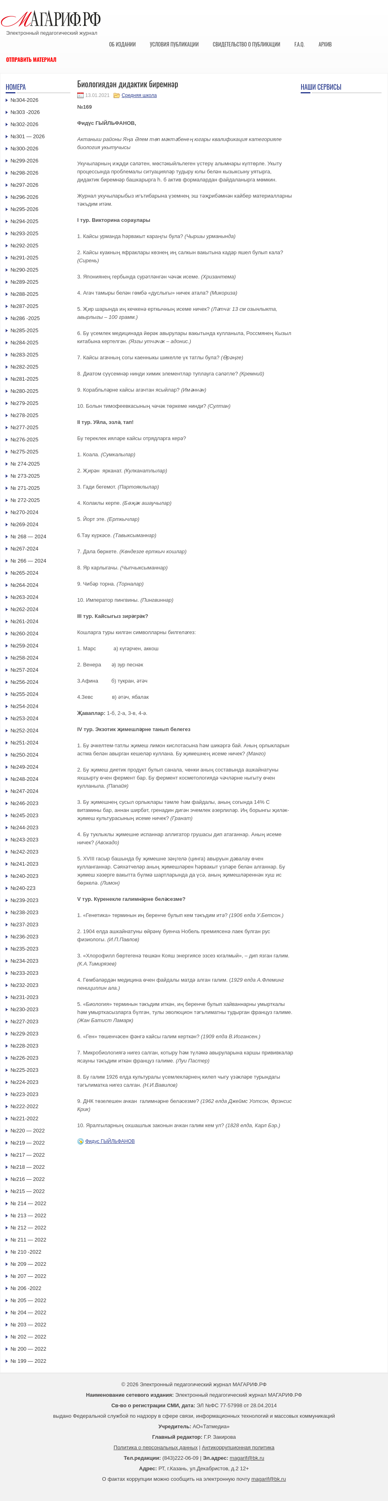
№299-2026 (24, 161)
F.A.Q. (299, 44)
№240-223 (23, 888)
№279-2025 (24, 403)
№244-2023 (24, 827)
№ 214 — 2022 (28, 1203)
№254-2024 (24, 706)
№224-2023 (24, 1082)
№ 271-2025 (25, 488)
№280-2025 (24, 391)
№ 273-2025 (25, 476)
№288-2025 (24, 294)
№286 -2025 (25, 318)
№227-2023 (24, 1021)
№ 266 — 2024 (28, 561)
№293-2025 (24, 233)
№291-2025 (24, 258)
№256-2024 (24, 682)
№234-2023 (24, 961)
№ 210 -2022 (26, 1252)
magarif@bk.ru (247, 1458)
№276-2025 (24, 439)
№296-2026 (24, 197)
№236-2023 (24, 937)
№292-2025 (24, 245)
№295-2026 (24, 209)
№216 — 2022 (28, 1179)
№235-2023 (24, 949)
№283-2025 (24, 355)
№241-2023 (24, 864)
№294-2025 (24, 221)
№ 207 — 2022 (28, 1276)
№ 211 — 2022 (28, 1240)
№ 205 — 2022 (28, 1300)
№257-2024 (24, 670)
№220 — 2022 (28, 1131)
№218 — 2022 (28, 1167)
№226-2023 (24, 1058)
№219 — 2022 (28, 1143)
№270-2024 (24, 512)
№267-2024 (24, 549)
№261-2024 (24, 621)
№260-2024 (24, 633)
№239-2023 (24, 900)
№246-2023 (24, 803)
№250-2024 (24, 755)
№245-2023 (24, 815)
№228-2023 (24, 1046)
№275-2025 (24, 452)
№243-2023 (24, 840)
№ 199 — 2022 (28, 1361)
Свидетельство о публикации (246, 44)
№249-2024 (24, 767)
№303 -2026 (25, 112)
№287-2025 (24, 306)
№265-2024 (24, 573)
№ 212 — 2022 (28, 1228)
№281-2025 (24, 379)
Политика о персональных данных (156, 1447)
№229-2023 (24, 1034)
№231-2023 (24, 997)
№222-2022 (24, 1106)
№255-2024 (24, 694)
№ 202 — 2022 (28, 1337)
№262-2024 (24, 609)
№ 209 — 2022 (28, 1264)
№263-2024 (24, 597)
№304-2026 (24, 100)
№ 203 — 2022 (28, 1325)
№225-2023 (24, 1070)
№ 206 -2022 (26, 1288)
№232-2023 (24, 985)
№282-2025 (24, 367)
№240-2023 (24, 876)
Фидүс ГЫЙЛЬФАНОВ (110, 1141)
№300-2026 (24, 148)
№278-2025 (24, 415)
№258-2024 (24, 658)
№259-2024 (24, 646)
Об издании (122, 44)
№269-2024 (24, 524)
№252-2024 (24, 730)
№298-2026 (24, 173)
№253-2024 (24, 718)
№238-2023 (24, 912)
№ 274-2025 (25, 464)
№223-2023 (24, 1094)
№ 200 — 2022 (28, 1349)
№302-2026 (24, 124)
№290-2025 (24, 270)
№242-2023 (24, 852)
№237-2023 (24, 924)
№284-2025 (24, 342)
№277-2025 (24, 427)
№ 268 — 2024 (28, 536)
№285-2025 (24, 330)
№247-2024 (24, 791)
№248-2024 (24, 779)
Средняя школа (139, 95)
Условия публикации (174, 44)
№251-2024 (24, 743)
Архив (325, 44)
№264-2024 (24, 585)
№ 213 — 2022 (28, 1215)
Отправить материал (31, 59)
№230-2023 (24, 1009)
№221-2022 (24, 1118)
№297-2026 (24, 185)
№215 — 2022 (28, 1191)
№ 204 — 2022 (28, 1312)
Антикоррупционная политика (238, 1447)
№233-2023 (24, 973)
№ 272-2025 (25, 500)
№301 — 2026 (28, 136)
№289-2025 (24, 282)
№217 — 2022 (28, 1155)
